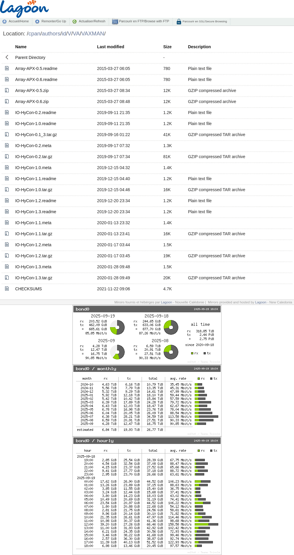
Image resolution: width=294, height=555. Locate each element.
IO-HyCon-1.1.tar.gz (33, 233)
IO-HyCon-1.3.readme (35, 211)
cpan (34, 33)
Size (167, 46)
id (64, 33)
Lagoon (166, 302)
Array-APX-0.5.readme (36, 68)
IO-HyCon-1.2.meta (33, 244)
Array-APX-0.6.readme (36, 79)
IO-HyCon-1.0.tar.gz (33, 189)
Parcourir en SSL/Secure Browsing (204, 21)
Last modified (110, 46)
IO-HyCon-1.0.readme (35, 123)
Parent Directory (30, 57)
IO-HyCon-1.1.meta (33, 222)
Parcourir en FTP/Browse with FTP (143, 21)
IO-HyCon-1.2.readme (35, 200)
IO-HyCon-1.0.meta (33, 167)
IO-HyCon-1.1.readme (35, 178)
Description (199, 46)
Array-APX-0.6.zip (32, 101)
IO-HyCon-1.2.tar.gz (33, 255)
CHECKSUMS (28, 288)
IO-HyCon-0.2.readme (35, 112)
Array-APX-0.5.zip (32, 90)
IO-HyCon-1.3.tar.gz (33, 277)
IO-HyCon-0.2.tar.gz (33, 156)
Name (21, 46)
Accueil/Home (19, 21)
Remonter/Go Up (53, 21)
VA (76, 33)
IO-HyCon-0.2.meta (33, 145)
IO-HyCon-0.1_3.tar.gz (36, 134)
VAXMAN (92, 33)
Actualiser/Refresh (92, 21)
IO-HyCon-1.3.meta (33, 266)
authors (51, 33)
